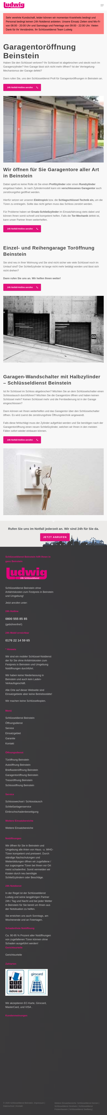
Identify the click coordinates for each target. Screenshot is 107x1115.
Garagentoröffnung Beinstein (21, 775)
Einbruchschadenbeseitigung (21, 811)
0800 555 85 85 (16, 619)
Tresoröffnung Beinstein (18, 780)
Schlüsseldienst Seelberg (80, 1109)
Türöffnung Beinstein (17, 759)
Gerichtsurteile (13, 954)
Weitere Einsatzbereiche (19, 828)
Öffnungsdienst (14, 723)
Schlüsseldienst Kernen (87, 1103)
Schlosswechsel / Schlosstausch (23, 801)
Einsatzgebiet (13, 733)
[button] (102, 5)
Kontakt (9, 743)
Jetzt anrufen (55, 537)
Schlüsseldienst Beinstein (19, 718)
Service (9, 728)
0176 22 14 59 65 (17, 640)
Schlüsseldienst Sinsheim (66, 1106)
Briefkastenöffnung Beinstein (21, 770)
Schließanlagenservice (18, 806)
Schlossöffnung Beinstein (19, 785)
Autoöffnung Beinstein (17, 764)
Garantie (10, 738)
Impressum (39, 1103)
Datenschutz (8, 1106)
